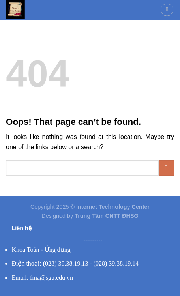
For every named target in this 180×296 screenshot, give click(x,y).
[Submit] (166, 168)
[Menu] (167, 10)
